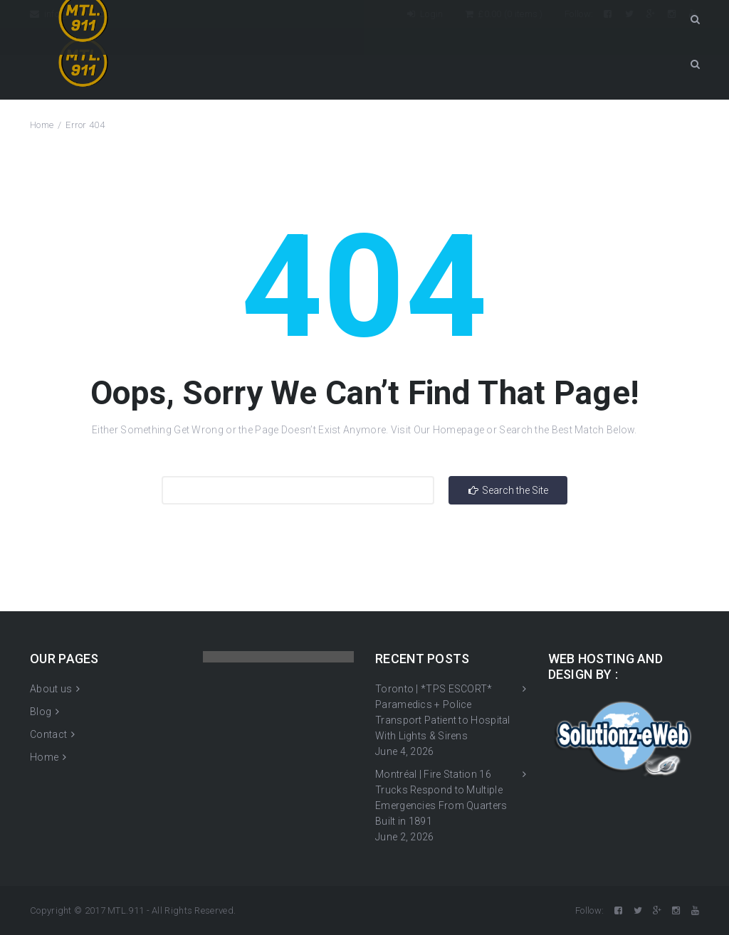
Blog (40, 711)
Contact (48, 734)
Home (41, 125)
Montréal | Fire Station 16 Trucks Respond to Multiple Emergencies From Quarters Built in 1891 (441, 797)
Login (425, 14)
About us (51, 688)
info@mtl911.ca (70, 14)
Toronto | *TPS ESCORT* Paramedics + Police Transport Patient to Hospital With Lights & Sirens (442, 712)
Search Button (695, 64)
